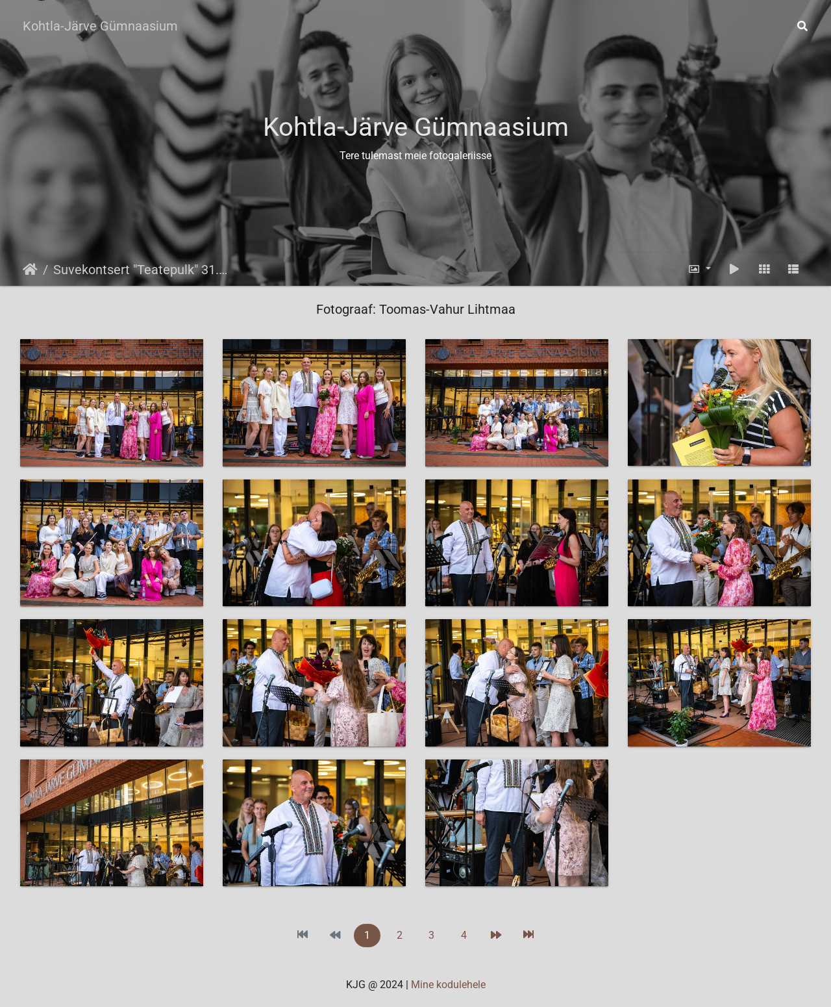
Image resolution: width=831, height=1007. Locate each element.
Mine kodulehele (448, 984)
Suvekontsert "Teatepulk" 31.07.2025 (142, 269)
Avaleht (30, 269)
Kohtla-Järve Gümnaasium (100, 26)
